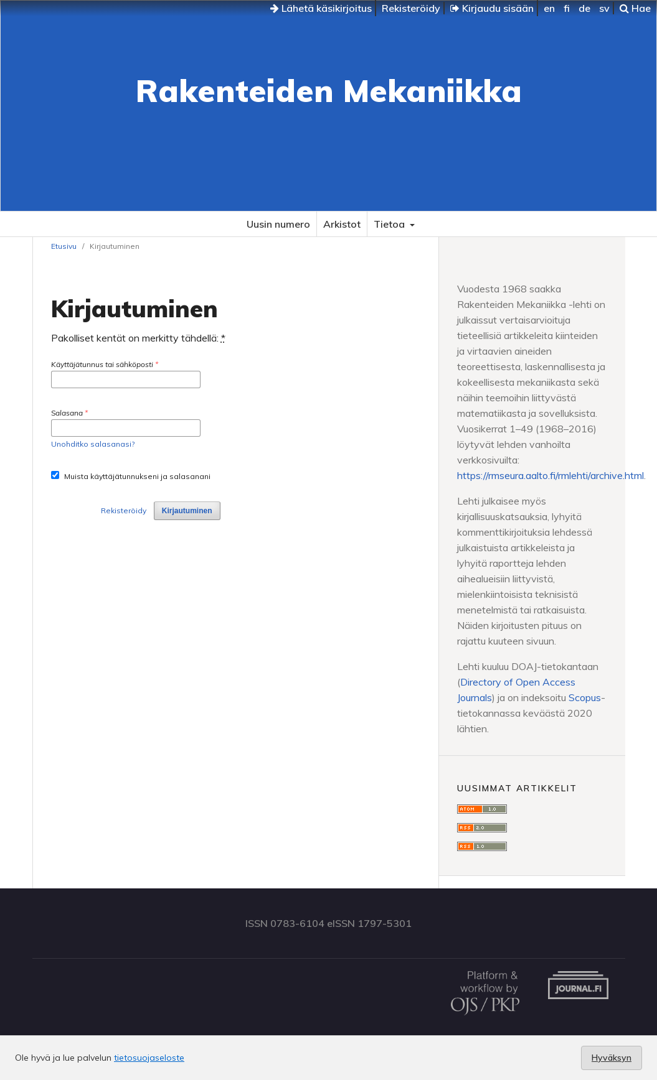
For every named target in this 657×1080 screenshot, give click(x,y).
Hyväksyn (611, 1057)
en (549, 8)
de (584, 8)
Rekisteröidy (411, 8)
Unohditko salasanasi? (93, 444)
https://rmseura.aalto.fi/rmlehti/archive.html (550, 475)
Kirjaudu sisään (492, 8)
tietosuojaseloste (149, 1057)
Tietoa (390, 224)
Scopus (585, 697)
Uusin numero (278, 224)
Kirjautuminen (187, 510)
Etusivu (64, 246)
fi (567, 8)
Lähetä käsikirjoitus (321, 8)
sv (604, 8)
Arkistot (342, 224)
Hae (635, 8)
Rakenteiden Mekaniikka (329, 90)
